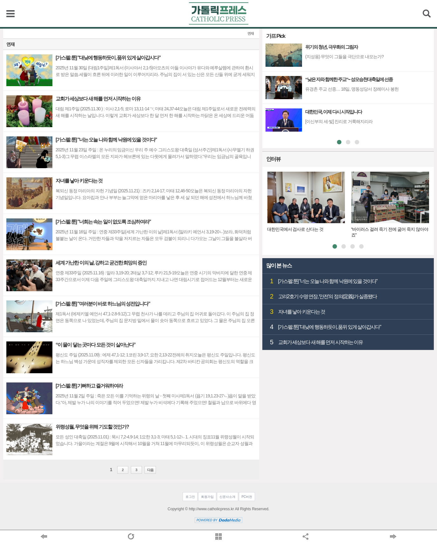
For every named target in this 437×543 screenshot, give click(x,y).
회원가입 (207, 496)
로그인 (190, 496)
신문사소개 (227, 496)
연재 (250, 33)
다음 (150, 470)
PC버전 (246, 496)
